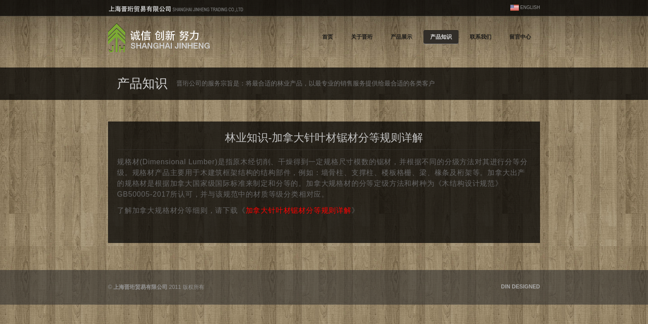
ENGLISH (530, 7)
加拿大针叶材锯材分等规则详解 (298, 210)
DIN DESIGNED (520, 287)
